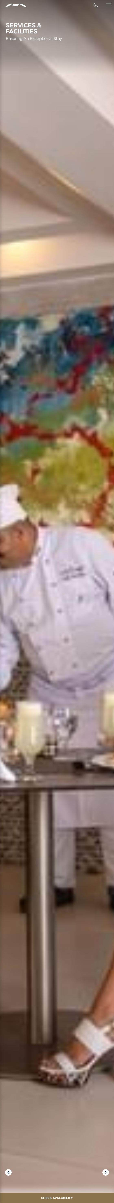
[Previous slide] (8, 1172)
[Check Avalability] (57, 1198)
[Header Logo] (13, 5)
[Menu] (108, 5)
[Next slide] (105, 1172)
